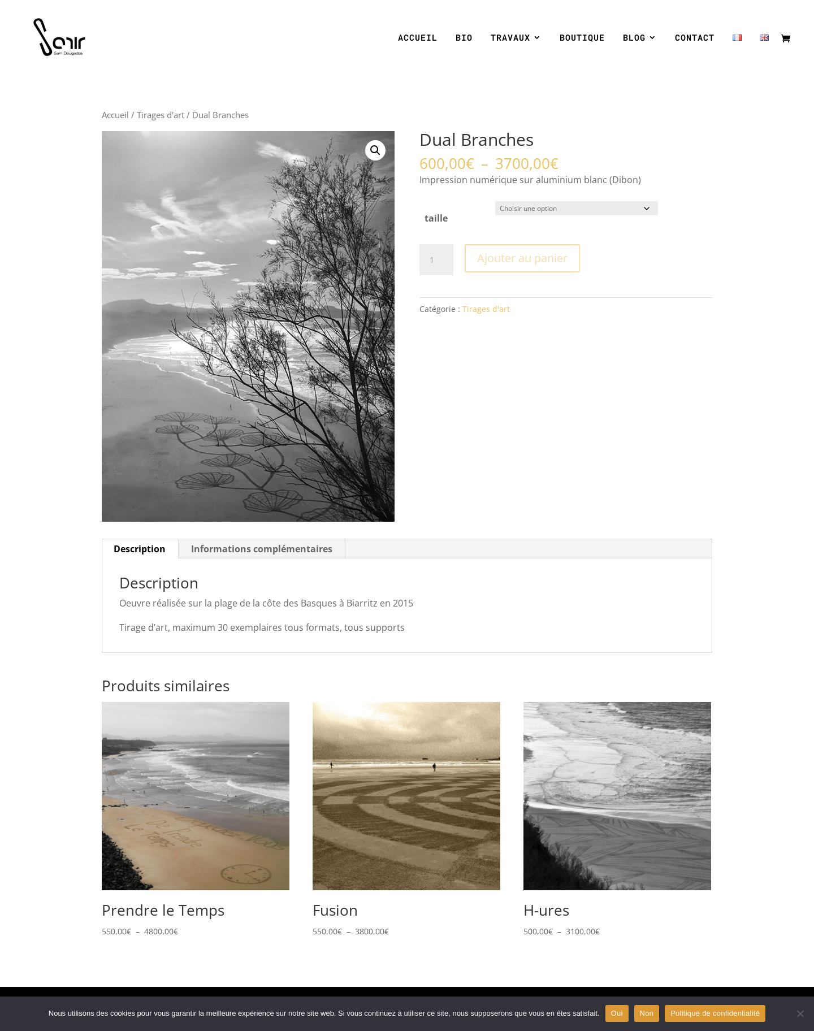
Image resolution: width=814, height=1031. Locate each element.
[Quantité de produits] (436, 260)
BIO (464, 38)
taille (436, 218)
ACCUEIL (418, 38)
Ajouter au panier (522, 258)
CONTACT (695, 38)
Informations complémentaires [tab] (261, 549)
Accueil (115, 114)
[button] (375, 150)
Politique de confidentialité (715, 1013)
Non (647, 1013)
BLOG (634, 38)
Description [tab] (140, 549)
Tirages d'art (160, 114)
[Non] (800, 1013)
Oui (617, 1013)
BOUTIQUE (582, 38)
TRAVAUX (510, 38)
